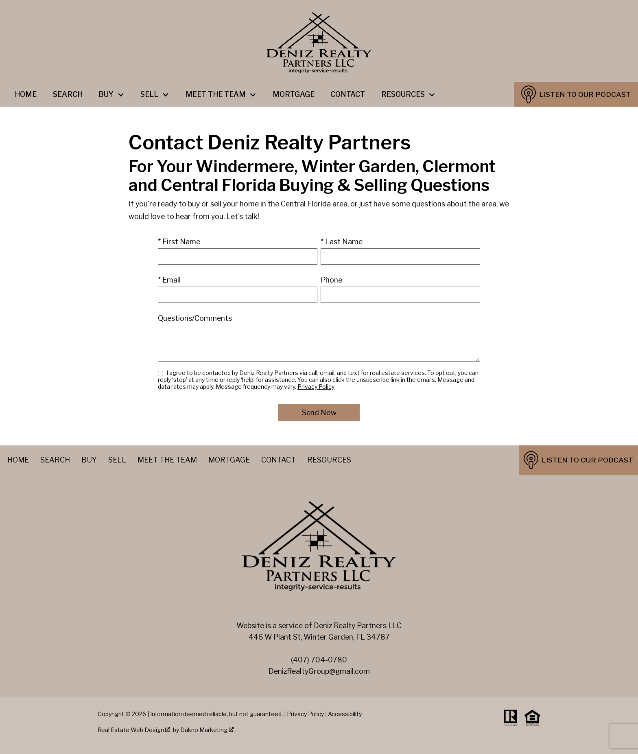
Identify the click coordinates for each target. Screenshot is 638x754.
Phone (331, 280)
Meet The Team (167, 460)
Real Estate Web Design (134, 729)
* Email (169, 280)
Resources (329, 460)
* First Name (179, 241)
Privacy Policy (315, 386)
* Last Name (342, 241)
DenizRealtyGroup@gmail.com (319, 671)
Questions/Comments (195, 318)
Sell (117, 460)
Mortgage (294, 94)
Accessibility (345, 713)
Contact (347, 94)
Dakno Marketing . (207, 729)
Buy (89, 460)
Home (26, 94)
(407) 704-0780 (319, 659)
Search (68, 94)
